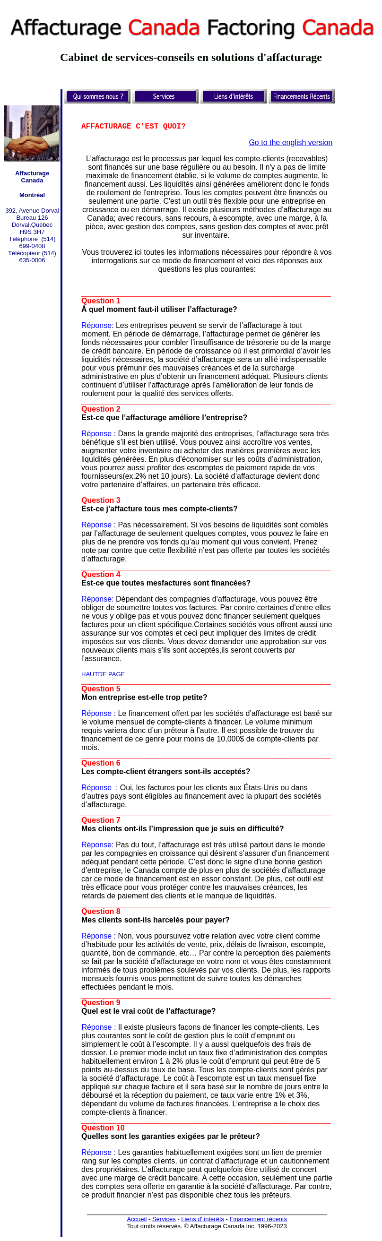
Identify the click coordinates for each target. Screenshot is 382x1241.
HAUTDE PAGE (103, 674)
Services (164, 1219)
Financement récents (258, 1219)
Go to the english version (290, 142)
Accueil (137, 1219)
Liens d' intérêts (202, 1219)
